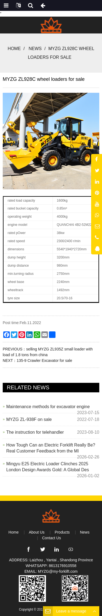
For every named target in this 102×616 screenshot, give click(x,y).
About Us (37, 532)
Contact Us (51, 538)
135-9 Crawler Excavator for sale (44, 360)
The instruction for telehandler (35, 432)
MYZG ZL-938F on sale (29, 419)
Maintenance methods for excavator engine (48, 406)
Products (62, 532)
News (35, 48)
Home (14, 48)
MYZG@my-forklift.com (58, 571)
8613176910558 (62, 565)
